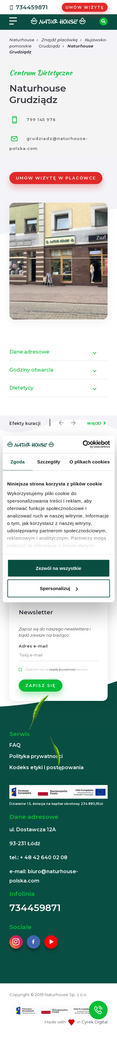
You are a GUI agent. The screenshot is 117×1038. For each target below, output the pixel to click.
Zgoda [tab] (17, 461)
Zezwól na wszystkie (58, 568)
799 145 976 (32, 119)
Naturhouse (21, 39)
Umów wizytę (85, 7)
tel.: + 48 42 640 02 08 (38, 857)
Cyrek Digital (94, 1021)
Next (72, 421)
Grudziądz (49, 45)
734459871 (28, 7)
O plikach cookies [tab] (90, 461)
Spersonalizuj (59, 588)
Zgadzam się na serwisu (56, 669)
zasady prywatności (62, 669)
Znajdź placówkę (59, 39)
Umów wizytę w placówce (56, 177)
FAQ (15, 745)
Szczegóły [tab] (48, 461)
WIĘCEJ (94, 423)
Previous (59, 421)
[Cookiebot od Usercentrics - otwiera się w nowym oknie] (83, 444)
